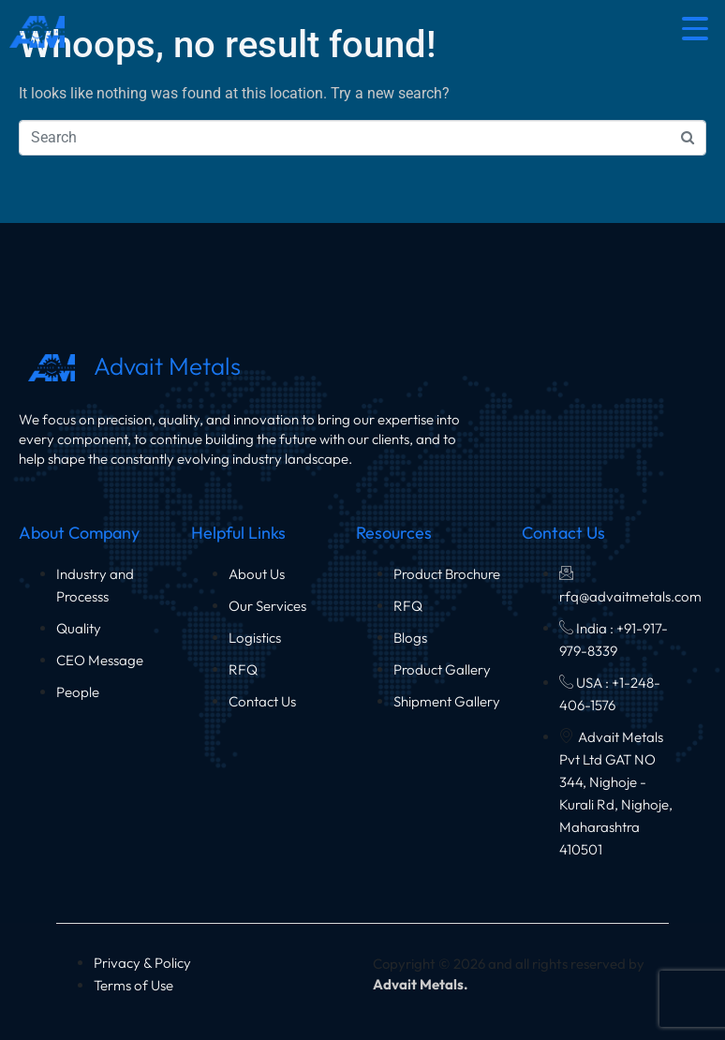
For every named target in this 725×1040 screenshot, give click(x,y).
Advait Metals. (420, 984)
